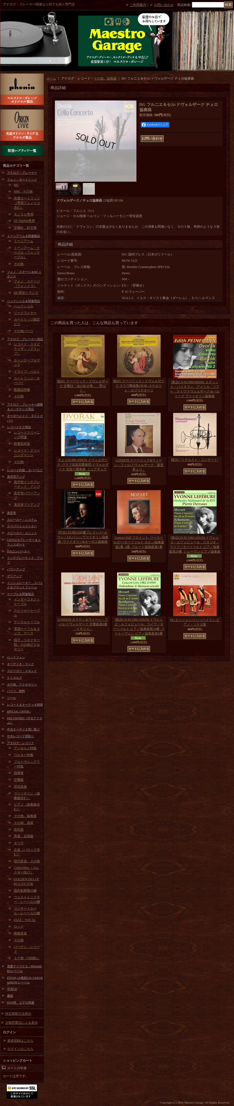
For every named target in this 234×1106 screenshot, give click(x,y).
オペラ (19, 843)
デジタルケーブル (27, 622)
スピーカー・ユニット (22, 533)
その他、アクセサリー (22, 684)
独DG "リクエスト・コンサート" (194, 460)
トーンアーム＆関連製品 (23, 235)
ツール (11, 697)
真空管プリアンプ (27, 505)
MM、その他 (23, 191)
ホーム (51, 78)
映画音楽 (20, 933)
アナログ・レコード (20, 743)
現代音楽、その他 (27, 861)
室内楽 (19, 829)
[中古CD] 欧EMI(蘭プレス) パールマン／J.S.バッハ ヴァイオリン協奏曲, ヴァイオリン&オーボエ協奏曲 (82, 537)
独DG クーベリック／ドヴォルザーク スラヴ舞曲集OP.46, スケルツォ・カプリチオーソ (138, 385)
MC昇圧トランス (26, 293)
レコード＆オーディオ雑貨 (25, 704)
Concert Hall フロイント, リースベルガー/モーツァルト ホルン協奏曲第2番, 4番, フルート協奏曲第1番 (138, 542)
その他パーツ (23, 331)
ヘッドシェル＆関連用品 (23, 301)
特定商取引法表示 (18, 1014)
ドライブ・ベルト (27, 371)
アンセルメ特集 (25, 748)
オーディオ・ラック (20, 664)
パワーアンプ (16, 569)
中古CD (12, 989)
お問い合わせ (164, 5)
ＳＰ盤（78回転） (27, 958)
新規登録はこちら (20, 1041)
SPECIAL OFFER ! (19, 711)
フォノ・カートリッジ (22, 179)
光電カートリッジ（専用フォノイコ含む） (27, 202)
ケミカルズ (14, 677)
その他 (19, 264)
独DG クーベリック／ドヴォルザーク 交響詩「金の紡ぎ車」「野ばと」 (82, 385)
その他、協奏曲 (25, 816)
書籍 (10, 995)
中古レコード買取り (20, 736)
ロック (19, 926)
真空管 (11, 512)
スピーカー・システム (22, 519)
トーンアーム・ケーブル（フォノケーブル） (27, 252)
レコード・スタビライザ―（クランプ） (27, 348)
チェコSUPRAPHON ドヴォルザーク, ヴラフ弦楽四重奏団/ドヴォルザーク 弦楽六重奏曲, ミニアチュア (82, 464)
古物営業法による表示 (21, 1023)
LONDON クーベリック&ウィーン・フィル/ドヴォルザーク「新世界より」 (139, 464)
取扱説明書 (22, 390)
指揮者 (19, 773)
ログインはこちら (20, 1049)
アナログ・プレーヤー (22, 172)
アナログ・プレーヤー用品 (25, 339)
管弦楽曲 (20, 786)
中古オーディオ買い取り (23, 729)
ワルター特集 (23, 755)
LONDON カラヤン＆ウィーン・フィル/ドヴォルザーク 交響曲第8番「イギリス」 (83, 624)
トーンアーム (23, 241)
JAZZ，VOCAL (25, 920)
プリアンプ (14, 576)
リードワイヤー (25, 313)
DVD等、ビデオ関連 (21, 1002)
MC (16, 185)
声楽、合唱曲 (23, 836)
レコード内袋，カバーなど (25, 470)
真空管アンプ (16, 476)
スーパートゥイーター (22, 526)
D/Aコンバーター (18, 551)
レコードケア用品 (19, 427)
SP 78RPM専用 (24, 221)
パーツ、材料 (16, 691)
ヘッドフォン (16, 657)
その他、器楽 (23, 823)
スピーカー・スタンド (22, 670)
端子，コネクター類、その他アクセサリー (27, 644)
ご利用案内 (138, 5)
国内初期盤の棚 (25, 890)
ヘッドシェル (23, 306)
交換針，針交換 (25, 228)
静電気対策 (22, 444)
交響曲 (19, 780)
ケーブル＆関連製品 (20, 594)
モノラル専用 (23, 214)
